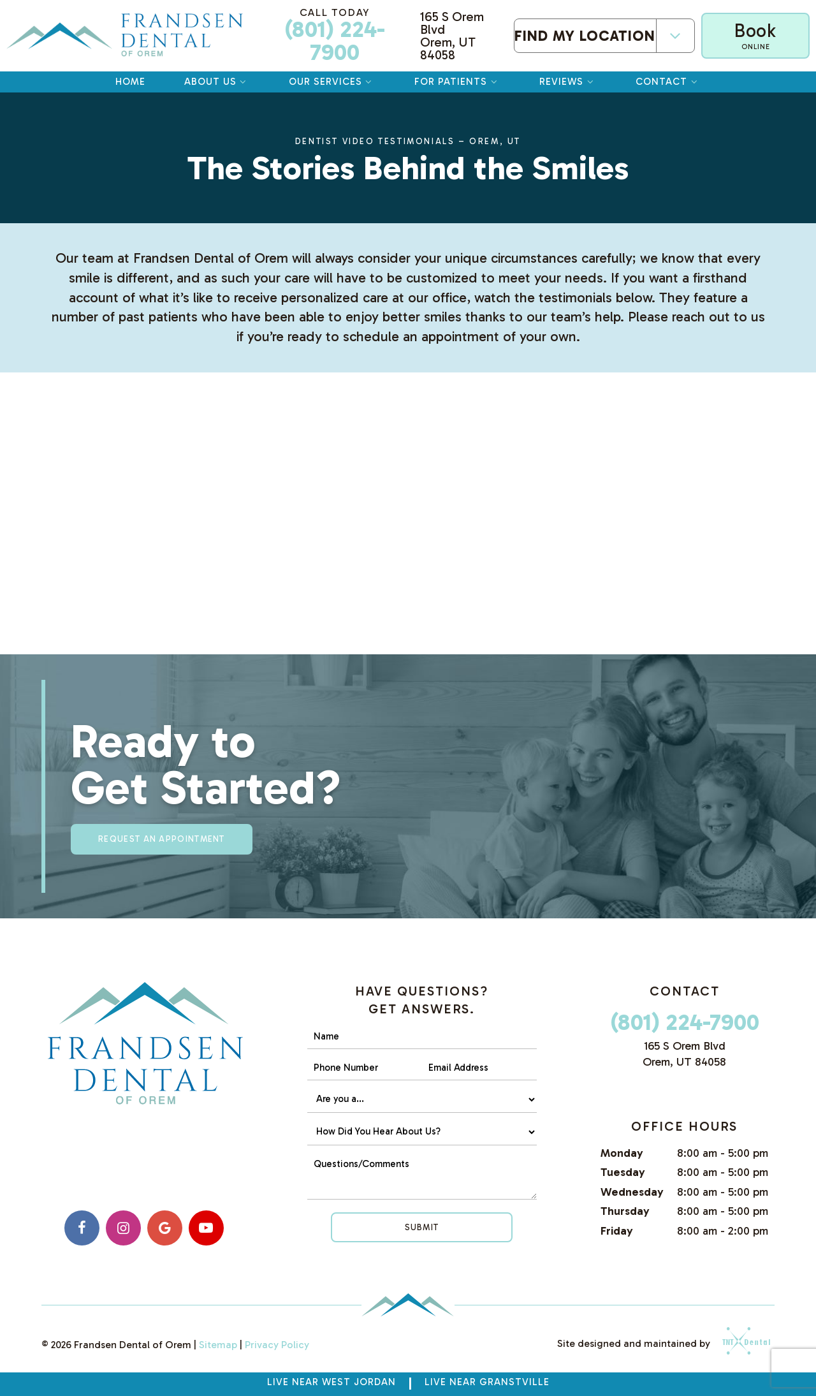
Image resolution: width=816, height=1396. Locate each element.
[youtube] (206, 1227)
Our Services (332, 81)
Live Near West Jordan (331, 1382)
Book (755, 35)
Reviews (568, 81)
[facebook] (81, 1227)
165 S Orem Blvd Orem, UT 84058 (452, 35)
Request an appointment (161, 839)
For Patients (457, 81)
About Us (217, 81)
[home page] (124, 35)
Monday (622, 1153)
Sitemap (218, 1345)
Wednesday (632, 1192)
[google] (164, 1227)
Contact (668, 81)
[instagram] (123, 1227)
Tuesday (623, 1172)
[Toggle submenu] (675, 36)
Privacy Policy (277, 1345)
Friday (617, 1231)
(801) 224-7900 (334, 36)
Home (130, 81)
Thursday (625, 1211)
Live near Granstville (487, 1382)
